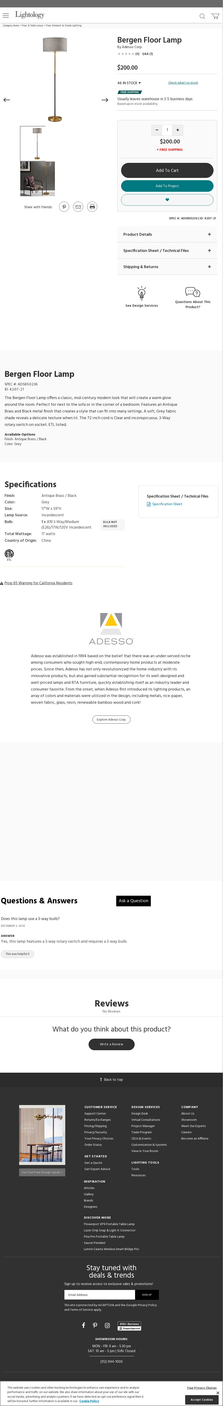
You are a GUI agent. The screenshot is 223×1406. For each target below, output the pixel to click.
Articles (89, 1189)
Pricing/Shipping (95, 1127)
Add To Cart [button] (167, 170)
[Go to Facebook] (84, 1327)
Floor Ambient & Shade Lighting (64, 26)
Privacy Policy (147, 1307)
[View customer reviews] (129, 1327)
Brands (88, 1202)
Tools (135, 1171)
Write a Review (111, 1046)
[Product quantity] (167, 130)
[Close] (218, 1393)
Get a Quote (93, 1164)
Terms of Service (81, 1311)
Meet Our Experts (193, 1127)
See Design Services (141, 306)
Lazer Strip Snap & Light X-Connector (109, 1232)
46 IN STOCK (129, 83)
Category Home (11, 26)
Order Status (93, 1146)
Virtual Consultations (145, 1121)
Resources (138, 1177)
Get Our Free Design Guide (42, 1171)
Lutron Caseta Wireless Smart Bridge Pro (111, 1251)
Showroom (189, 1121)
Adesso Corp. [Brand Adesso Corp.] (132, 47)
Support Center (95, 1115)
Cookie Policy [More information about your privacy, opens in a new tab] (89, 1401)
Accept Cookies (202, 1399)
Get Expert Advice (97, 1171)
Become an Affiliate (194, 1140)
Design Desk (139, 1115)
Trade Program (141, 1134)
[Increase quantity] (177, 130)
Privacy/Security (95, 1134)
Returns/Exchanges (97, 1121)
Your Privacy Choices (98, 1141)
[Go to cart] (216, 15)
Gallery (89, 1196)
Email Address (78, 1296)
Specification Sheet (167, 505)
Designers (90, 1208)
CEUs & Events (141, 1140)
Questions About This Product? (193, 305)
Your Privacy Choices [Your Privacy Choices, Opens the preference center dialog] (202, 1388)
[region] (111, 1393)
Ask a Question (133, 901)
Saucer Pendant (95, 1244)
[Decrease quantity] (157, 130)
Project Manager (143, 1127)
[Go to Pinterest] (63, 211)
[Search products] (202, 16)
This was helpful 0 (18, 954)
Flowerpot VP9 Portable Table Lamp (109, 1226)
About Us (187, 1115)
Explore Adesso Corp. (111, 720)
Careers (186, 1134)
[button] (5, 15)
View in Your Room (144, 1152)
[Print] (92, 211)
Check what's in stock (183, 83)
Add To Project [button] (167, 186)
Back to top (111, 1081)
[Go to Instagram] (108, 1327)
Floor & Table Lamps (32, 26)
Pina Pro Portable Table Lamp (104, 1238)
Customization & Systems (149, 1146)
